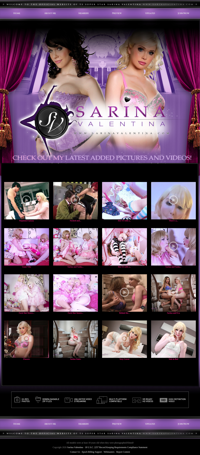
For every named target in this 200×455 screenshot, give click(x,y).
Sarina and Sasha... (75, 267)
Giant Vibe (26, 267)
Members (83, 13)
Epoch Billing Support (92, 452)
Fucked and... (75, 221)
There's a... (173, 221)
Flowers (26, 359)
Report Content (123, 452)
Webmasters (109, 452)
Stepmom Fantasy (26, 221)
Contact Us (75, 452)
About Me (50, 13)
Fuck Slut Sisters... (26, 313)
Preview (116, 13)
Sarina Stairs (75, 359)
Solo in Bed (173, 359)
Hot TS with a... (124, 221)
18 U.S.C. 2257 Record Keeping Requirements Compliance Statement (116, 447)
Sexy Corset (124, 359)
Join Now (183, 13)
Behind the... (124, 313)
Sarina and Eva (173, 313)
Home (16, 13)
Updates (150, 13)
